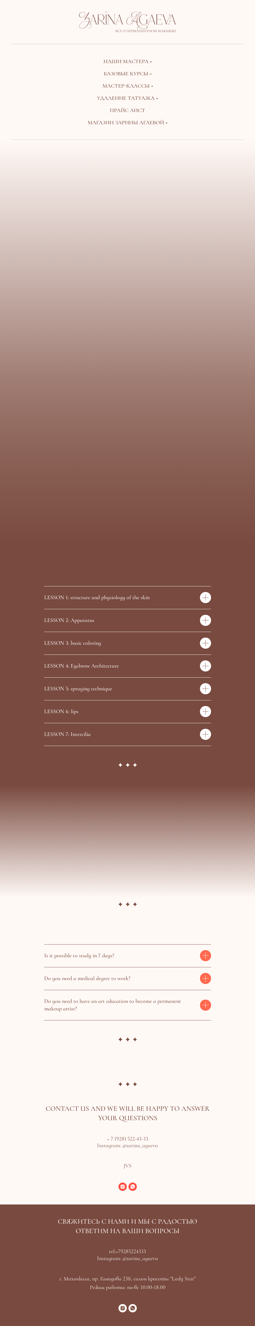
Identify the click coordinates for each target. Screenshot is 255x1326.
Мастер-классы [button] (126, 86)
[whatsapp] (132, 1187)
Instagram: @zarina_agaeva (127, 1145)
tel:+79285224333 (127, 1251)
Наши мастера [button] (125, 61)
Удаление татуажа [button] (126, 98)
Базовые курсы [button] (126, 73)
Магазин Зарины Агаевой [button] (126, 122)
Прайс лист (127, 110)
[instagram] (122, 1187)
